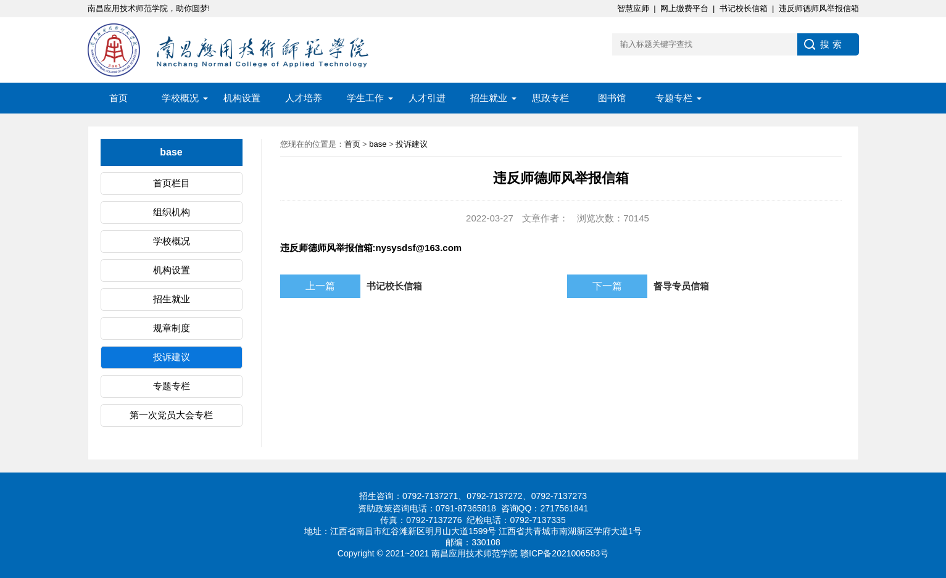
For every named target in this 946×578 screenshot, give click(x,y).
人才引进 (427, 98)
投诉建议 (171, 357)
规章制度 (171, 328)
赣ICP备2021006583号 (564, 553)
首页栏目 (171, 183)
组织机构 (171, 212)
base (377, 144)
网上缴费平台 (684, 8)
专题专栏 (673, 98)
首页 (118, 98)
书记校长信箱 (744, 8)
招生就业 (488, 98)
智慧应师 (633, 8)
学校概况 (180, 98)
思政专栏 (550, 98)
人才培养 (303, 98)
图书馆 (612, 98)
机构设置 (241, 98)
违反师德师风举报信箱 (819, 8)
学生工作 (365, 98)
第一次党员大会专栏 (171, 415)
